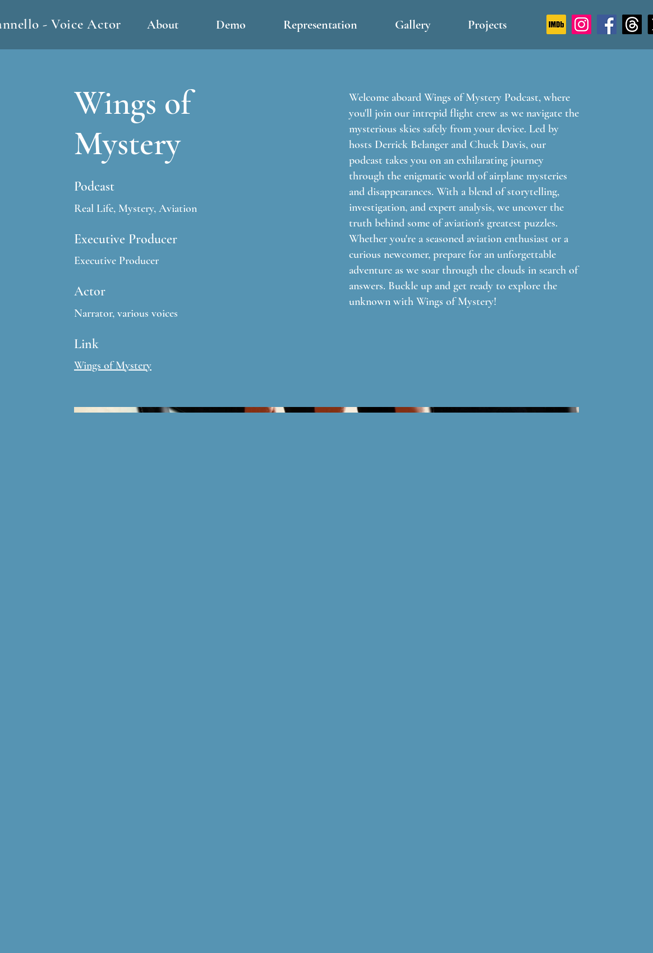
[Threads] (632, 24)
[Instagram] (581, 24)
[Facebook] (607, 24)
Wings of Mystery (112, 365)
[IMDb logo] (556, 24)
